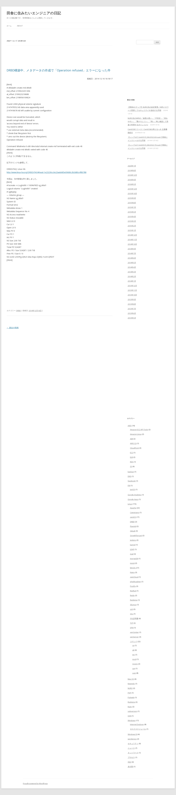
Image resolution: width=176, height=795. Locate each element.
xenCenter (134, 632)
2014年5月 (132, 262)
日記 (129, 762)
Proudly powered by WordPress (35, 783)
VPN (131, 627)
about (20, 26)
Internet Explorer (137, 724)
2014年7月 (132, 253)
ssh (131, 609)
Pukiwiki (131, 697)
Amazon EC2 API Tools (139, 429)
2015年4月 (132, 216)
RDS (131, 462)
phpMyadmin (135, 581)
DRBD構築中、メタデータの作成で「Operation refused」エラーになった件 (59, 70)
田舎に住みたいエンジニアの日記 (34, 13)
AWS (130, 425)
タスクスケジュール (138, 729)
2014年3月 (132, 272)
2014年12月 (132, 235)
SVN (129, 716)
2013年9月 (132, 299)
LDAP (132, 549)
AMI (131, 439)
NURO (130, 688)
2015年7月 (132, 207)
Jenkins (133, 540)
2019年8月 (132, 170)
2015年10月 (132, 193)
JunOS (132, 489)
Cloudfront (134, 448)
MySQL (133, 568)
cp (133, 645)
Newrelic (131, 683)
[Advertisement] (56, 58)
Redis (132, 595)
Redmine (133, 600)
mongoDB (134, 558)
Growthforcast (136, 535)
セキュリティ (133, 743)
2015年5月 (132, 212)
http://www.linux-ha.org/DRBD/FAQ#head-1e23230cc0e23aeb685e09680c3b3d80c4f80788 (46, 172)
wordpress (132, 739)
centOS (133, 517)
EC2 (131, 452)
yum (134, 673)
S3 (131, 466)
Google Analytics (134, 495)
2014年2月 (132, 276)
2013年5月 (132, 318)
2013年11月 (132, 290)
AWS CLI (133, 443)
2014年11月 (132, 239)
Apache (133, 508)
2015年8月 (132, 202)
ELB (131, 457)
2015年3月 (132, 221)
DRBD (18, 310)
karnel (132, 545)
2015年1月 (132, 230)
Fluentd (133, 526)
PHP (129, 693)
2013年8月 (132, 304)
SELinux (133, 604)
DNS (129, 476)
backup (131, 471)
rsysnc (135, 664)
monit (132, 563)
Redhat (133, 591)
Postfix (133, 586)
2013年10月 (132, 295)
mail (131, 554)
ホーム (9, 26)
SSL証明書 (134, 618)
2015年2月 (132, 226)
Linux (130, 504)
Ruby (130, 706)
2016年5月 (132, 184)
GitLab (132, 531)
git (133, 650)
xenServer (134, 637)
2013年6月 (132, 313)
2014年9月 (132, 249)
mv (133, 654)
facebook (132, 481)
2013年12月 (132, 285)
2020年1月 (132, 166)
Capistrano (134, 512)
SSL (131, 614)
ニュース (131, 748)
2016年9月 (132, 179)
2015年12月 (132, 189)
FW (129, 485)
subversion (132, 711)
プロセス (131, 757)
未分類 (130, 766)
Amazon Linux (136, 434)
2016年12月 (132, 175)
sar (133, 668)
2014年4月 (132, 267)
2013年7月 (132, 308)
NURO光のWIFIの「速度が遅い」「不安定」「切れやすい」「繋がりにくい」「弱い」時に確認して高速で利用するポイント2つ (148, 121)
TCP (131, 623)
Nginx (132, 572)
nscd (134, 659)
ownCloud (134, 577)
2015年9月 (132, 198)
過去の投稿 (13, 327)
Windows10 (132, 734)
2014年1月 (132, 281)
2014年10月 (132, 244)
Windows (131, 720)
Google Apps (133, 499)
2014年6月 (132, 258)
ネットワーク (133, 753)
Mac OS (131, 679)
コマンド (133, 641)
